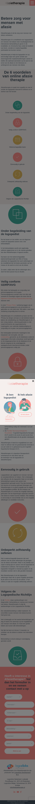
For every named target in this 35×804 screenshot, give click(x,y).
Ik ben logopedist (9, 418)
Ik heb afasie (25, 414)
